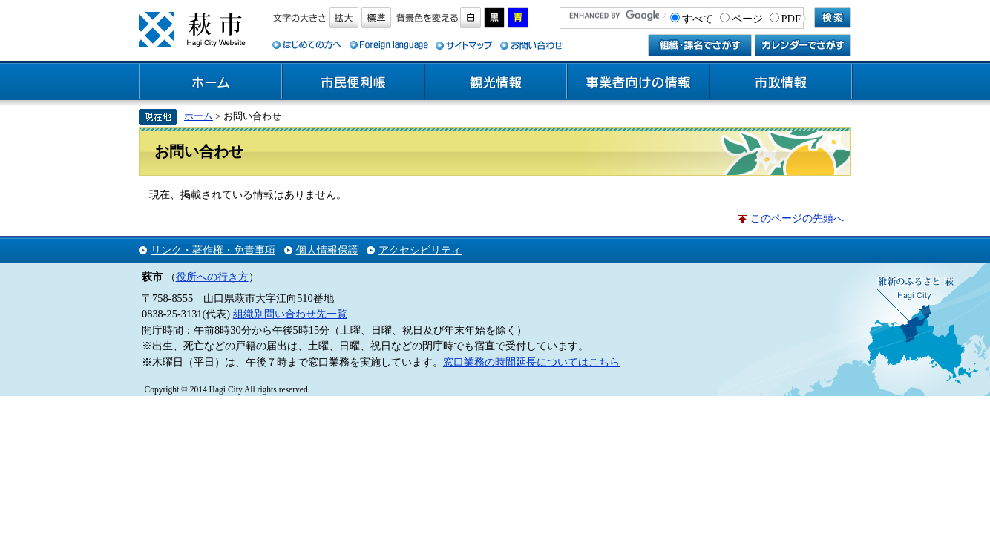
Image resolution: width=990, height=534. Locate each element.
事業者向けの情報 (638, 82)
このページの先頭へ (797, 218)
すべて (697, 18)
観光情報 (495, 82)
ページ (747, 18)
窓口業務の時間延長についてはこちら (531, 362)
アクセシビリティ (420, 250)
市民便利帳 (353, 82)
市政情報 (780, 82)
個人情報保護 (327, 250)
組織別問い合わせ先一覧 (290, 314)
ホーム (211, 82)
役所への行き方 (212, 277)
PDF (791, 18)
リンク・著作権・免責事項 (213, 250)
